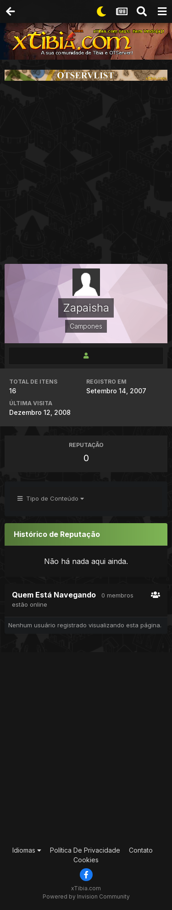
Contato (141, 850)
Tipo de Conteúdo (50, 498)
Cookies (86, 860)
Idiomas (26, 850)
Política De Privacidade (85, 850)
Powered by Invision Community (86, 896)
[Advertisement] (86, 172)
